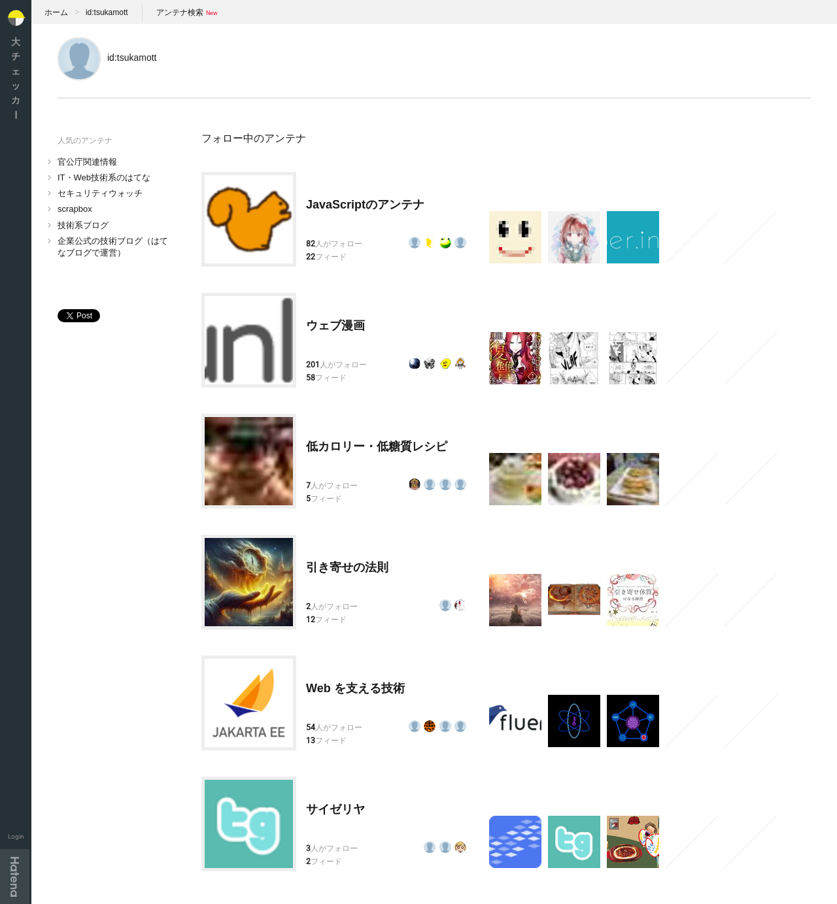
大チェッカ (15, 78)
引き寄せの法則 (347, 567)
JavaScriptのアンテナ (365, 204)
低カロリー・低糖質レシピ (376, 446)
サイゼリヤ (335, 809)
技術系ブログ (83, 225)
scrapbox (75, 209)
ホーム (56, 12)
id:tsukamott (107, 12)
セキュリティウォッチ (100, 193)
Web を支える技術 (355, 688)
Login (16, 836)
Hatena (14, 876)
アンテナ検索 (179, 12)
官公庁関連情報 (87, 162)
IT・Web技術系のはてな (104, 177)
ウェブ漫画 (335, 325)
